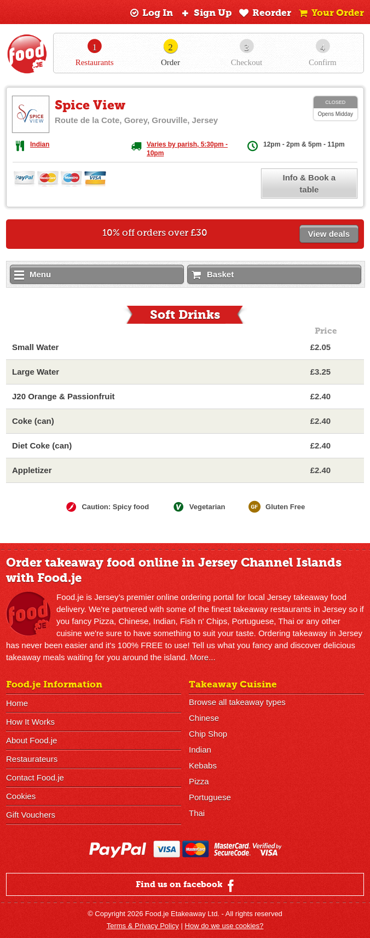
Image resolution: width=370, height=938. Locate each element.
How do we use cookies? (224, 926)
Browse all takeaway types (237, 702)
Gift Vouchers (30, 814)
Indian (39, 144)
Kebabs (203, 765)
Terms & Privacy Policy (143, 926)
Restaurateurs (31, 759)
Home (17, 703)
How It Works (30, 721)
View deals (329, 233)
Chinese (204, 718)
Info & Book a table (309, 183)
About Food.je (31, 740)
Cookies (21, 796)
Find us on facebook (186, 885)
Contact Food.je (35, 777)
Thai (197, 813)
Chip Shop (208, 733)
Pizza (199, 781)
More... (203, 657)
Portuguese (210, 797)
